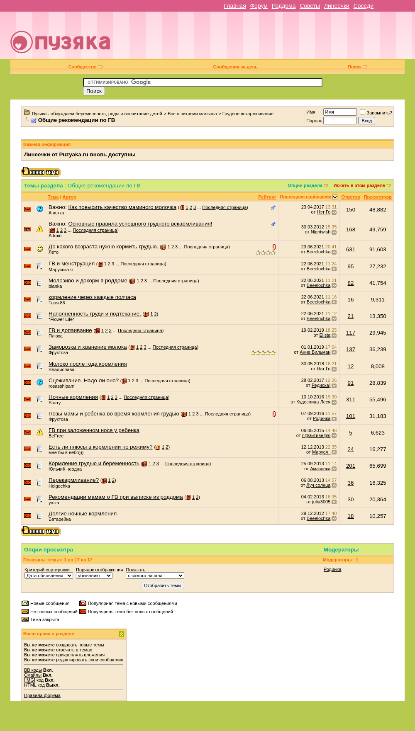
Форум (259, 5)
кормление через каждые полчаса (92, 297)
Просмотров (378, 196)
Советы (310, 5)
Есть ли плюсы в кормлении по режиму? (101, 447)
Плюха (56, 335)
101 (350, 416)
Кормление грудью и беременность (94, 463)
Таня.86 (57, 302)
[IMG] (29, 680)
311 (350, 399)
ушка (54, 502)
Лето (54, 252)
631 (350, 249)
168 (350, 229)
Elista (324, 335)
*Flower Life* (61, 319)
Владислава (61, 369)
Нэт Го (324, 211)
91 (351, 383)
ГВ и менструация (72, 263)
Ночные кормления (73, 397)
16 (351, 299)
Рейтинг (267, 196)
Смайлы (33, 675)
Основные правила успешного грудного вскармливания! (140, 224)
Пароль (314, 120)
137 (350, 349)
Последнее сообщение (306, 196)
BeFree (56, 435)
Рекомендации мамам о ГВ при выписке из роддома (116, 497)
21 (351, 316)
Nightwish (321, 231)
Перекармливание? (74, 480)
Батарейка (60, 519)
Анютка (56, 212)
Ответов (350, 196)
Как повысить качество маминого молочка (122, 207)
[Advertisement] (283, 38)
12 (351, 366)
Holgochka (59, 485)
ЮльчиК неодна (65, 468)
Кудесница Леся (313, 401)
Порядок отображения (99, 569)
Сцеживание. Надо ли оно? (84, 380)
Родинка (322, 418)
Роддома (284, 5)
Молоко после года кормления (88, 364)
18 (351, 516)
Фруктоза (58, 352)
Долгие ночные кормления (83, 513)
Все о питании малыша (192, 113)
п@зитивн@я (316, 435)
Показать (135, 569)
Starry (55, 402)
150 (350, 209)
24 (351, 449)
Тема (53, 196)
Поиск (357, 66)
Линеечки (336, 5)
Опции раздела (305, 185)
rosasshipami (62, 386)
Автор (69, 196)
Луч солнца (318, 485)
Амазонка (320, 468)
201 (350, 466)
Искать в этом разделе (359, 185)
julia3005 (321, 501)
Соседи (364, 5)
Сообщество (85, 66)
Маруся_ (321, 451)
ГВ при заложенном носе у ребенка (94, 430)
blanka (55, 286)
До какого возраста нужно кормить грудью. (103, 246)
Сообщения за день (235, 66)
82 (351, 283)
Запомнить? (376, 112)
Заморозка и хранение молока (88, 347)
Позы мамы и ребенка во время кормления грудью (114, 413)
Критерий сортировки (47, 569)
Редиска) (321, 385)
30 (351, 499)
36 (351, 483)
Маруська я (61, 269)
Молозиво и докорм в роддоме (88, 280)
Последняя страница (224, 207)
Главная (235, 5)
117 (350, 333)
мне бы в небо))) (66, 452)
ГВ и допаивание (70, 330)
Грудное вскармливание (247, 113)
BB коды (33, 670)
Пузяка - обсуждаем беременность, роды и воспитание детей (97, 113)
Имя (310, 111)
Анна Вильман (315, 352)
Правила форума (42, 695)
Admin (55, 235)
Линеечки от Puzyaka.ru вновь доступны (80, 154)
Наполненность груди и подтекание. (95, 314)
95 (351, 266)
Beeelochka (319, 251)
